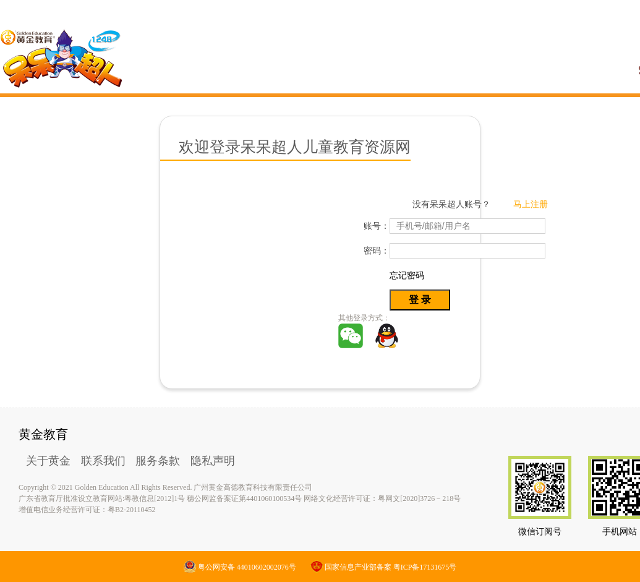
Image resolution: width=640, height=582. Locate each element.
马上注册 (530, 204)
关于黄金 (48, 461)
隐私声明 (212, 461)
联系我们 (103, 461)
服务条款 (157, 461)
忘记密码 (407, 275)
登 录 (420, 299)
